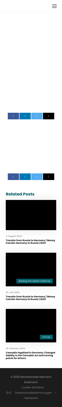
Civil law (46, 337)
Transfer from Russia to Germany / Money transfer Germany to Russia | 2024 (30, 242)
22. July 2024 (13, 292)
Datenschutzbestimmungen (33, 393)
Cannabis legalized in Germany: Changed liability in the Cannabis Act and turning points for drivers (30, 355)
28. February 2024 (15, 348)
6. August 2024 (14, 236)
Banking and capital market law (34, 281)
